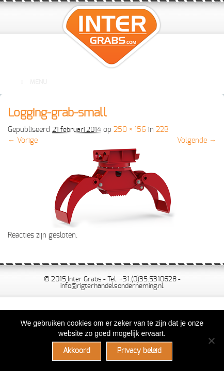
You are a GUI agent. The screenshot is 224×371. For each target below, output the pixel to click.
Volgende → (196, 140)
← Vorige (23, 140)
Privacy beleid (139, 351)
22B (162, 129)
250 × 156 (130, 129)
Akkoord (76, 351)
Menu (32, 82)
